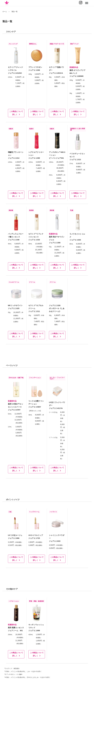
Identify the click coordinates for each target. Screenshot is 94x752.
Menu (86, 2)
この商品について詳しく (16, 113)
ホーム (4, 11)
